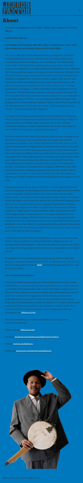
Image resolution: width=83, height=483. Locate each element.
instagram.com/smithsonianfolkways (33, 350)
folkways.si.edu (28, 312)
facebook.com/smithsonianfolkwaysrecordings (37, 336)
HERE (39, 265)
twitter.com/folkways (23, 343)
